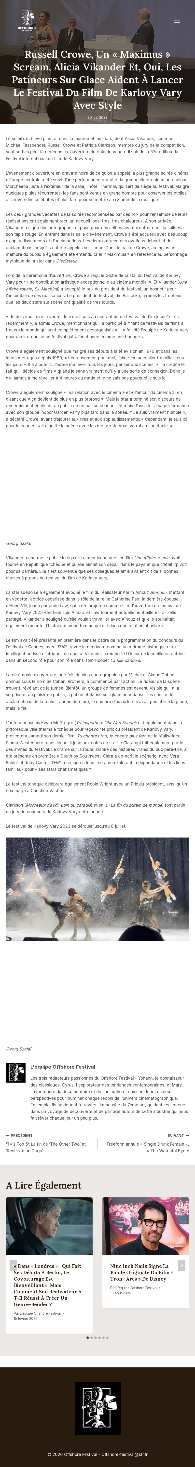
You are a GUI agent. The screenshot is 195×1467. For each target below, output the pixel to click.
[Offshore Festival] (27, 20)
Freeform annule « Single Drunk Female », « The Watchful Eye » (145, 1142)
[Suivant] (181, 1265)
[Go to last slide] (13, 1265)
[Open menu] (179, 21)
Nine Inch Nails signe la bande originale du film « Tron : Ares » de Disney (142, 1272)
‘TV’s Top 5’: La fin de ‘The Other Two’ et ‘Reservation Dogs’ (49, 1142)
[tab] (87, 1337)
